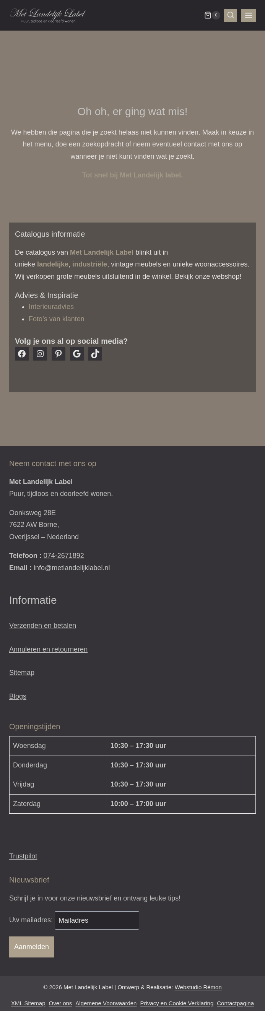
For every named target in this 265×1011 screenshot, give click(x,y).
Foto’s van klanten (57, 319)
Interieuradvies (51, 306)
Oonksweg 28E (32, 513)
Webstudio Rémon (198, 987)
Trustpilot (23, 856)
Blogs (17, 696)
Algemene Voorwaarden (106, 1003)
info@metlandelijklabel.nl (72, 568)
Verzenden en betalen (42, 625)
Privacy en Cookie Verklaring (176, 1003)
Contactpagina (235, 1003)
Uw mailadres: (32, 920)
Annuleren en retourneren (48, 649)
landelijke (52, 264)
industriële (89, 264)
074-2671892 (64, 555)
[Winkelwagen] (212, 15)
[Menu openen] (248, 15)
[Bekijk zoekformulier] (230, 15)
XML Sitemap (28, 1003)
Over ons (60, 1003)
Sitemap (21, 672)
